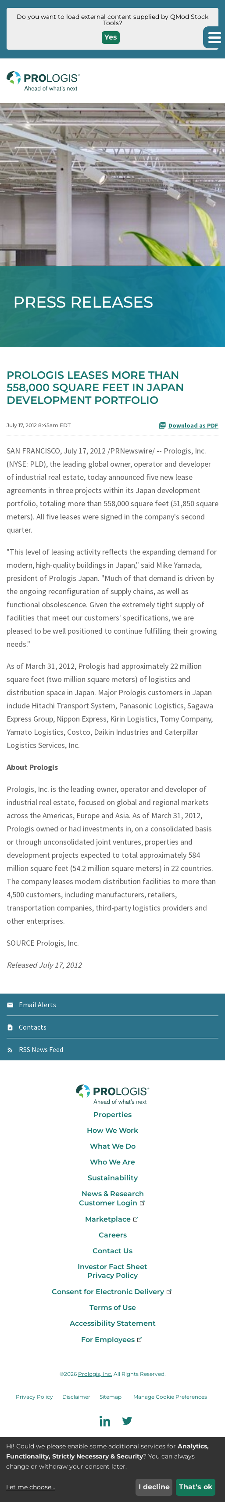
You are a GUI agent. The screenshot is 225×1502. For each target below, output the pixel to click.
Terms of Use (112, 1307)
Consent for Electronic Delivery (112, 1292)
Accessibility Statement (113, 1323)
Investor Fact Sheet (112, 1267)
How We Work (112, 1130)
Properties (112, 1114)
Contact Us (112, 1251)
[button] (214, 37)
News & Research (113, 1194)
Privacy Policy (112, 1275)
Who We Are (112, 1162)
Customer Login (112, 1203)
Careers (113, 1235)
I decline (154, 1487)
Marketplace (112, 1219)
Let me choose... (30, 1487)
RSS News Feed (41, 1049)
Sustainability (113, 1178)
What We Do (113, 1146)
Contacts (32, 1027)
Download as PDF (188, 425)
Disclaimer (76, 1396)
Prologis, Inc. (95, 1374)
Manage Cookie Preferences (170, 1396)
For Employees (112, 1339)
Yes (110, 37)
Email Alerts (37, 1004)
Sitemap (110, 1396)
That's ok (196, 1487)
